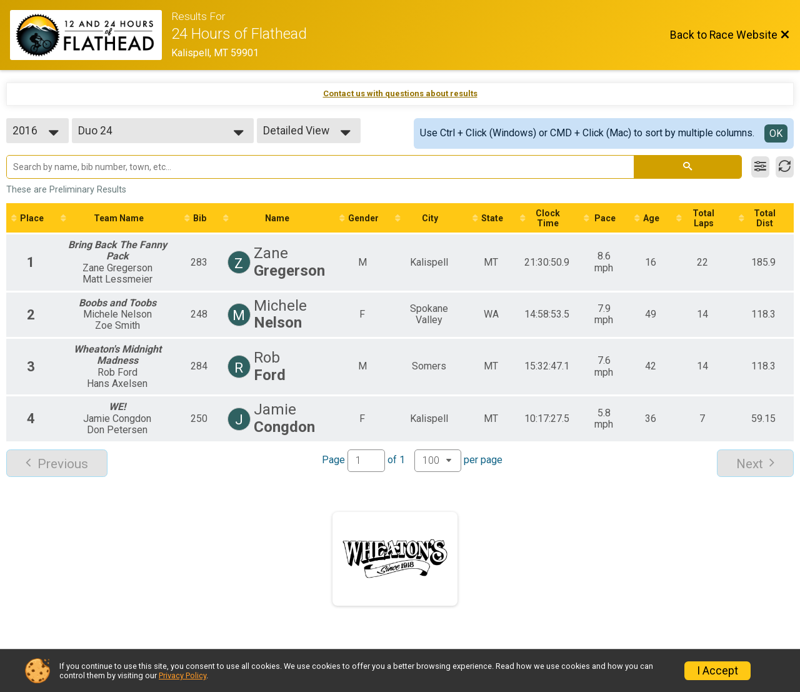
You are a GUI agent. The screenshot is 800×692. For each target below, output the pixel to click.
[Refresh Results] (785, 167)
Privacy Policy (182, 675)
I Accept (717, 670)
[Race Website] (90, 35)
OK (775, 133)
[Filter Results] (760, 167)
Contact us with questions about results (400, 93)
